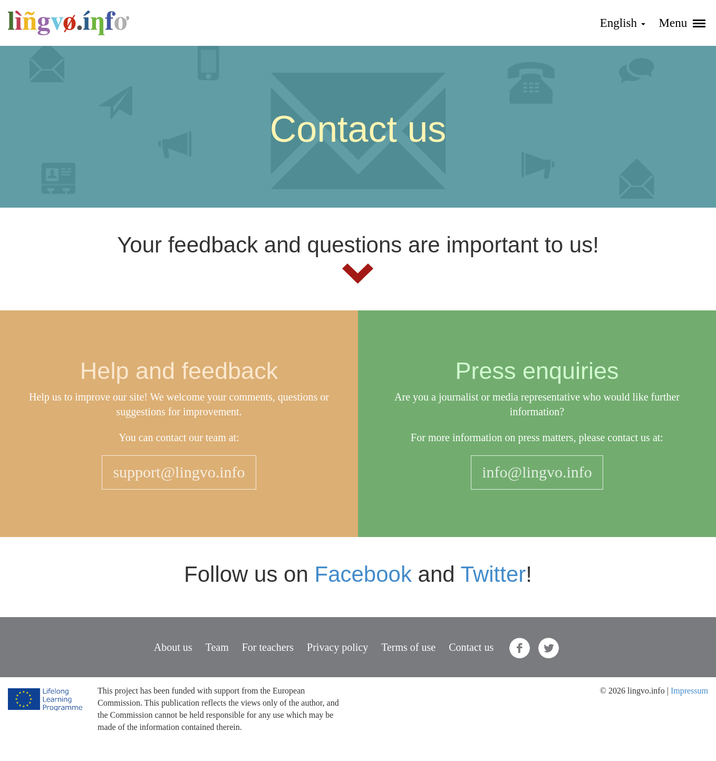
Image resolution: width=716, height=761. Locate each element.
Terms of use (408, 647)
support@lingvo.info (179, 472)
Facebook (362, 574)
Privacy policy (337, 647)
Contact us (471, 647)
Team (217, 647)
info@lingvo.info (537, 472)
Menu (682, 23)
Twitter (493, 574)
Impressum (689, 690)
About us (173, 647)
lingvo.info (68, 23)
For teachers (268, 647)
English (622, 23)
